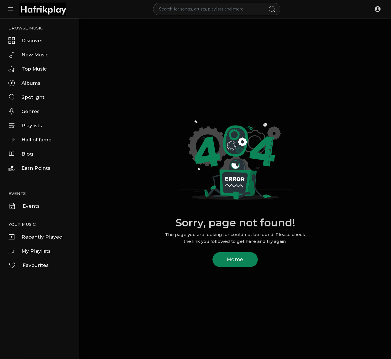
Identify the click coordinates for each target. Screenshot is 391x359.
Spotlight (26, 97)
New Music (28, 55)
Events (24, 206)
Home (235, 259)
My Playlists (29, 251)
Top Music (27, 69)
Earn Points (29, 168)
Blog (20, 154)
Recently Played (35, 237)
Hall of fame (29, 140)
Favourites (28, 265)
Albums (24, 83)
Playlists (25, 125)
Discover (25, 40)
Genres (24, 111)
